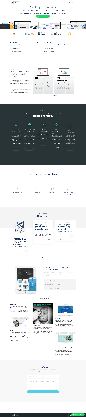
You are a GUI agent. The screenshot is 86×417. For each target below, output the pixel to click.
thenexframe (38, 222)
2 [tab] (55, 95)
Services (64, 2)
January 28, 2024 (44, 222)
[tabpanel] (42, 81)
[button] (78, 414)
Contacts (74, 2)
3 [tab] (56, 95)
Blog (70, 2)
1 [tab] (53, 95)
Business (37, 240)
